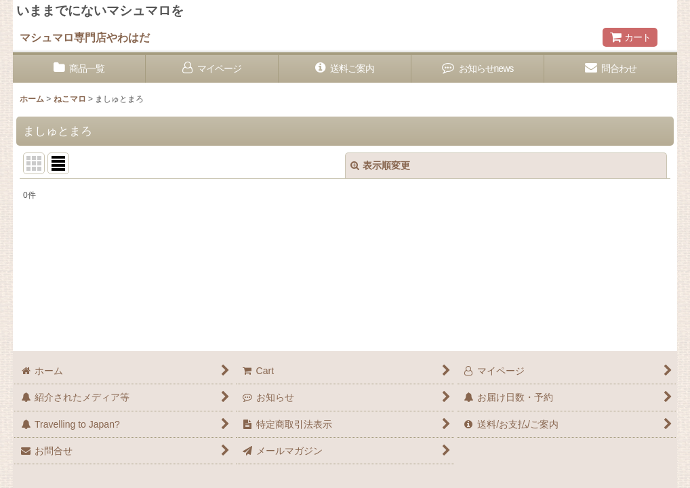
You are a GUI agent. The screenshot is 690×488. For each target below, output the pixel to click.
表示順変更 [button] (380, 165)
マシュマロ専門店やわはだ (85, 37)
